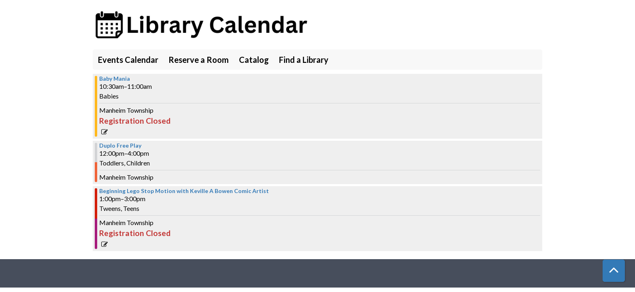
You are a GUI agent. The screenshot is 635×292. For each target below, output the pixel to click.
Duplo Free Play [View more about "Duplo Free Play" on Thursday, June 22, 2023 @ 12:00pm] (120, 145)
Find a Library (303, 59)
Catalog (254, 59)
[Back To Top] (614, 271)
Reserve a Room (198, 59)
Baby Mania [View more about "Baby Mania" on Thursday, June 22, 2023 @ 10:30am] (114, 79)
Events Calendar (128, 59)
